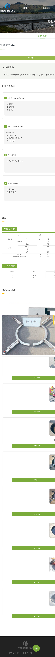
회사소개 (27, 7)
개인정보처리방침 (14, 653)
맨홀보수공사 (42, 36)
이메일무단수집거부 (28, 653)
